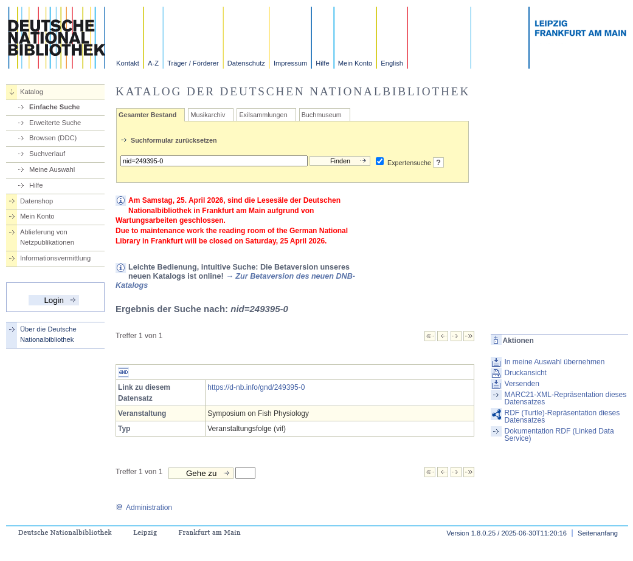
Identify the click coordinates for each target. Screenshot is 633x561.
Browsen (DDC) (53, 137)
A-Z (153, 63)
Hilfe (322, 63)
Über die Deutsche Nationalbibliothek (48, 334)
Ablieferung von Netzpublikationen (47, 237)
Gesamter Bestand (147, 114)
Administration (144, 507)
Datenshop (36, 201)
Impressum (290, 63)
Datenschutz (246, 63)
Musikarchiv (207, 114)
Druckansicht (526, 373)
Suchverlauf (47, 153)
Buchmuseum (322, 114)
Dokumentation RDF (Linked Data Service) (559, 435)
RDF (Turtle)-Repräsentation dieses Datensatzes (562, 416)
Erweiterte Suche (55, 122)
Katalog (31, 91)
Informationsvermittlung (55, 258)
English (392, 63)
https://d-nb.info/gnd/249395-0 (256, 387)
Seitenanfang (598, 533)
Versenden (522, 383)
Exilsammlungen (263, 114)
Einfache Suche (54, 106)
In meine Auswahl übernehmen (555, 362)
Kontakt (127, 63)
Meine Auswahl (52, 169)
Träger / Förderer (193, 63)
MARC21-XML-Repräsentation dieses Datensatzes (566, 398)
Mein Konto (355, 63)
